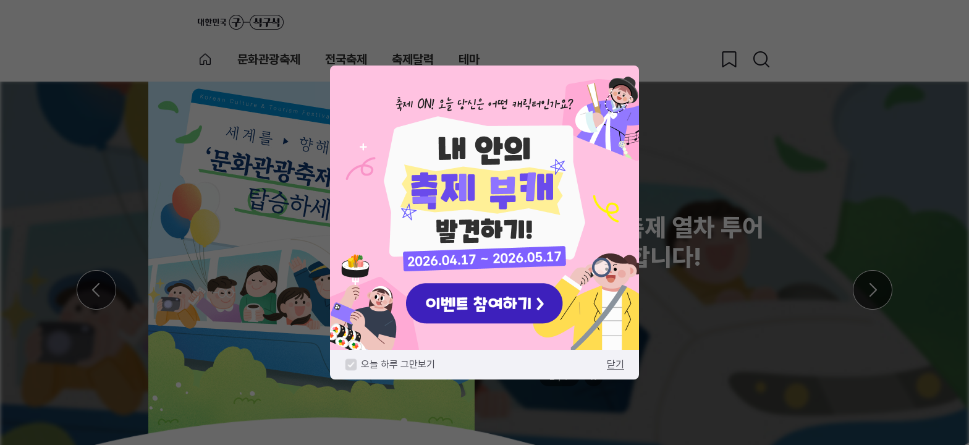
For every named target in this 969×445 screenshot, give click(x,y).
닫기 (615, 364)
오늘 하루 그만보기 (398, 364)
